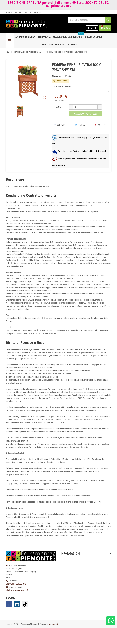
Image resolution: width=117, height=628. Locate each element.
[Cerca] (89, 20)
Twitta (80, 125)
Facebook (9, 604)
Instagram (17, 604)
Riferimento (56, 76)
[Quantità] (85, 107)
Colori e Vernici (93, 37)
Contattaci (35, 12)
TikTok (25, 604)
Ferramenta (44, 37)
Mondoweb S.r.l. (54, 624)
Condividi (59, 125)
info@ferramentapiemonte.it (17, 590)
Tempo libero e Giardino (53, 44)
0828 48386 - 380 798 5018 (17, 12)
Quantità (57, 107)
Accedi (92, 28)
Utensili (72, 44)
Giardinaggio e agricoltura (68, 35)
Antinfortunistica (25, 37)
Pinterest (100, 125)
